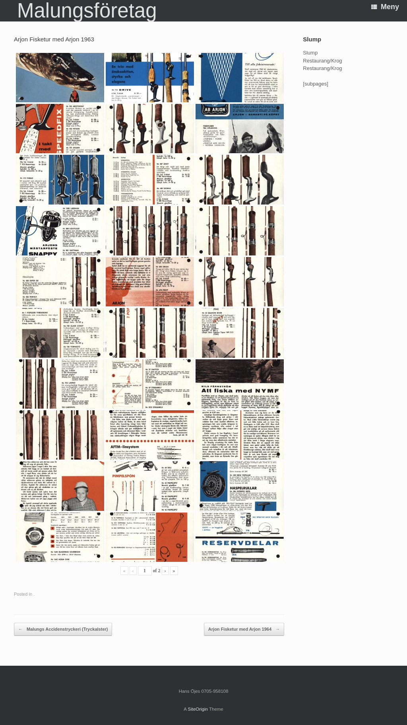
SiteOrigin (198, 709)
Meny (385, 7)
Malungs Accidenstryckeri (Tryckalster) (63, 629)
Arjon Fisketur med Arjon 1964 (244, 629)
